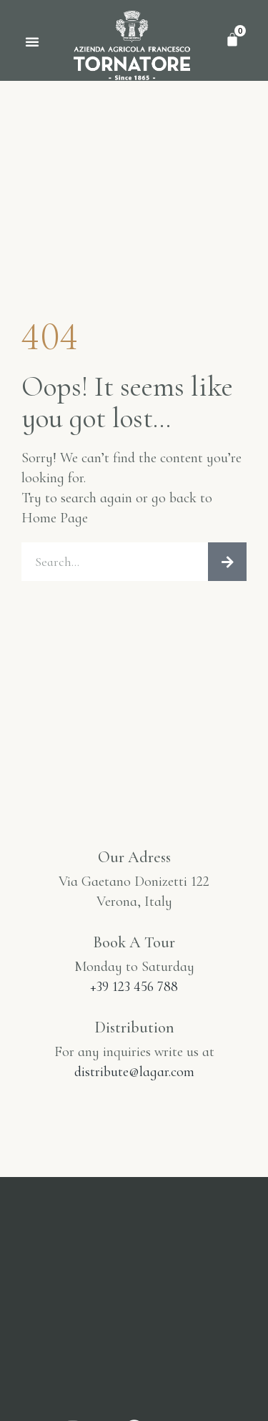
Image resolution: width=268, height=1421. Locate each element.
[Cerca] (227, 561)
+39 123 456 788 (134, 986)
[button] (32, 41)
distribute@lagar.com (134, 1071)
